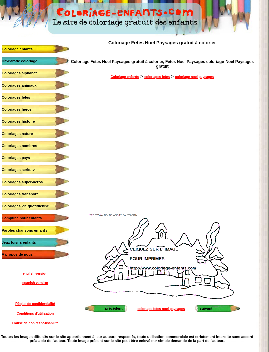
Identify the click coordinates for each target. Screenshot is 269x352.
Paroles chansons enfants (24, 230)
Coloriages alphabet (19, 73)
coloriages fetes (157, 77)
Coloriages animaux (19, 85)
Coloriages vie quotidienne (25, 206)
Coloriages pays (16, 158)
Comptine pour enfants (22, 218)
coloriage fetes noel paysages (161, 309)
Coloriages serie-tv (18, 170)
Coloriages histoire (18, 121)
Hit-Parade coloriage (19, 61)
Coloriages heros (17, 109)
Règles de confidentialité (35, 304)
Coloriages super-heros (22, 182)
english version (35, 273)
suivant (206, 308)
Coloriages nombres (19, 146)
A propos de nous (17, 254)
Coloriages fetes (16, 97)
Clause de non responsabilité (35, 323)
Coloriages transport (20, 194)
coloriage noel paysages (194, 77)
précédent (114, 308)
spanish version (35, 283)
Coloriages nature (17, 134)
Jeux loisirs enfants (19, 242)
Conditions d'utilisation (35, 313)
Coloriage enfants (17, 49)
